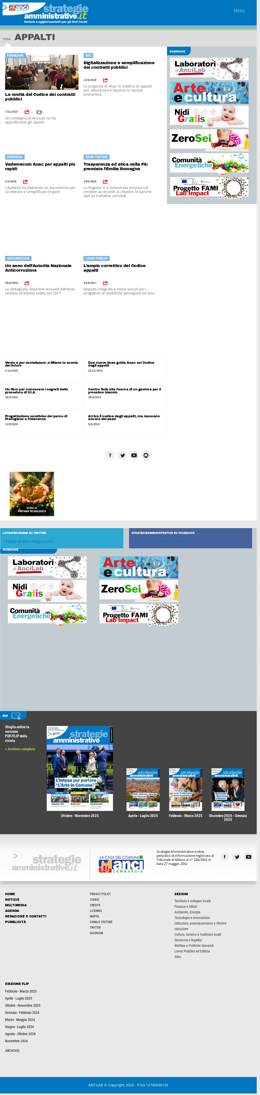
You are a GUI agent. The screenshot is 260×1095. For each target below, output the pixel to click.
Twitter (96, 929)
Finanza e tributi (188, 908)
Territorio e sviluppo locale (195, 902)
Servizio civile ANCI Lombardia (164, 542)
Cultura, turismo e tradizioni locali (200, 936)
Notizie (12, 901)
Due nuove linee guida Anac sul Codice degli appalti (122, 364)
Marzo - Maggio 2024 (20, 1021)
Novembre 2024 (16, 1042)
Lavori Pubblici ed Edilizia (194, 953)
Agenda (12, 912)
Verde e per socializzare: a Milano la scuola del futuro (41, 364)
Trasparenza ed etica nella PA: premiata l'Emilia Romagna (117, 166)
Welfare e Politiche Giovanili (196, 947)
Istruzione (184, 930)
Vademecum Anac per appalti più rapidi (40, 166)
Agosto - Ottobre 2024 (20, 1035)
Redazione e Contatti (25, 917)
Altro (180, 958)
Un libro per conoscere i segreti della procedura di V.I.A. (36, 391)
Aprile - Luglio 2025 (18, 1000)
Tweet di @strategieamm (29, 542)
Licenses (97, 912)
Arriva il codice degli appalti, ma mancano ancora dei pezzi (125, 418)
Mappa (95, 917)
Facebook (97, 934)
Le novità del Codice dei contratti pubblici (40, 96)
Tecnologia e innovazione (194, 919)
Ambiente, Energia (190, 914)
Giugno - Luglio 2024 (19, 1028)
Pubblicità (15, 923)
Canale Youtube (102, 923)
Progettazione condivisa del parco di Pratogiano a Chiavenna (36, 418)
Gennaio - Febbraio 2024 (22, 1014)
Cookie (95, 901)
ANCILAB (97, 1086)
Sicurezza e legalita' (190, 942)
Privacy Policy (101, 895)
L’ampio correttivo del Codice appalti (116, 268)
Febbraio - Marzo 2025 (21, 993)
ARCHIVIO (12, 1052)
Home (10, 895)
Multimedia (16, 906)
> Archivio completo (20, 749)
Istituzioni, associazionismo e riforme (203, 925)
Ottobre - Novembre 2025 (22, 1007)
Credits (96, 906)
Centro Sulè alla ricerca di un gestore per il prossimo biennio (125, 391)
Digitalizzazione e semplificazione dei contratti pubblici (120, 65)
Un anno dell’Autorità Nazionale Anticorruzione (38, 268)
